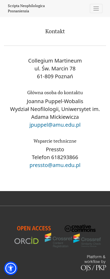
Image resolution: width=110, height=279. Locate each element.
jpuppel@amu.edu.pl (54, 124)
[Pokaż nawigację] (96, 8)
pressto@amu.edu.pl (55, 165)
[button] (10, 268)
